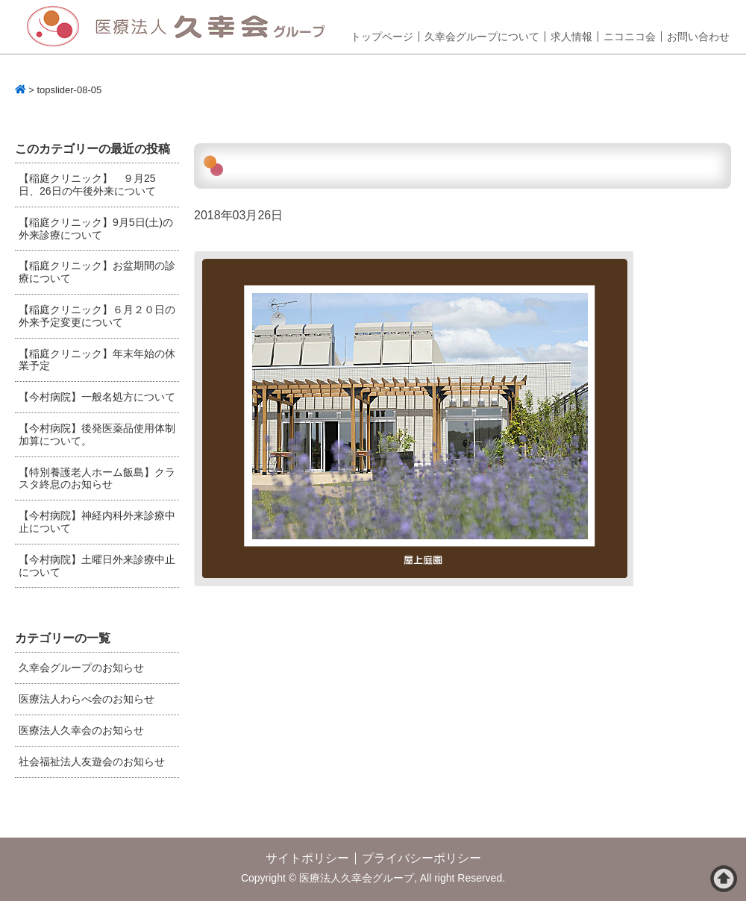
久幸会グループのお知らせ (81, 668)
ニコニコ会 (630, 37)
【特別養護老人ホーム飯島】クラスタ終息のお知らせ (97, 478)
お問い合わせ (698, 37)
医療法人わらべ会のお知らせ (86, 699)
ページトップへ (724, 879)
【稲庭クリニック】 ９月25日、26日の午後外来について (87, 184)
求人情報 (571, 37)
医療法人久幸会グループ (181, 27)
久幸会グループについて (481, 37)
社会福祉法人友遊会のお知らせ (92, 761)
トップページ (382, 37)
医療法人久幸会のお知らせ (81, 730)
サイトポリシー (307, 858)
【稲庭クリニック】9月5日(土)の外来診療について (96, 228)
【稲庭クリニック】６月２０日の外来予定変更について (97, 316)
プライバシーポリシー (421, 858)
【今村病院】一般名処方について (97, 397)
